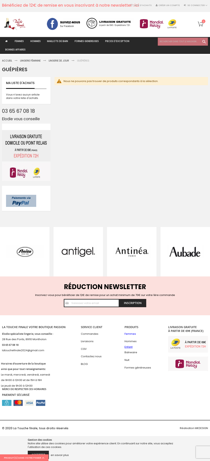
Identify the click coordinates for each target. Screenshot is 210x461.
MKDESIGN (201, 428)
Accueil (7, 60)
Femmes (130, 334)
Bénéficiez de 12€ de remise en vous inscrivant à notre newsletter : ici (70, 5)
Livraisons (87, 341)
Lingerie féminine (30, 60)
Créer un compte (169, 5)
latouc (6, 350)
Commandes (89, 334)
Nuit (127, 360)
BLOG (84, 364)
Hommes (131, 341)
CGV (84, 349)
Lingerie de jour (59, 60)
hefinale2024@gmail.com (27, 350)
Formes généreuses (138, 368)
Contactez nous (91, 356)
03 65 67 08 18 (10, 345)
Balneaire (131, 352)
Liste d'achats (143, 5)
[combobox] (183, 42)
